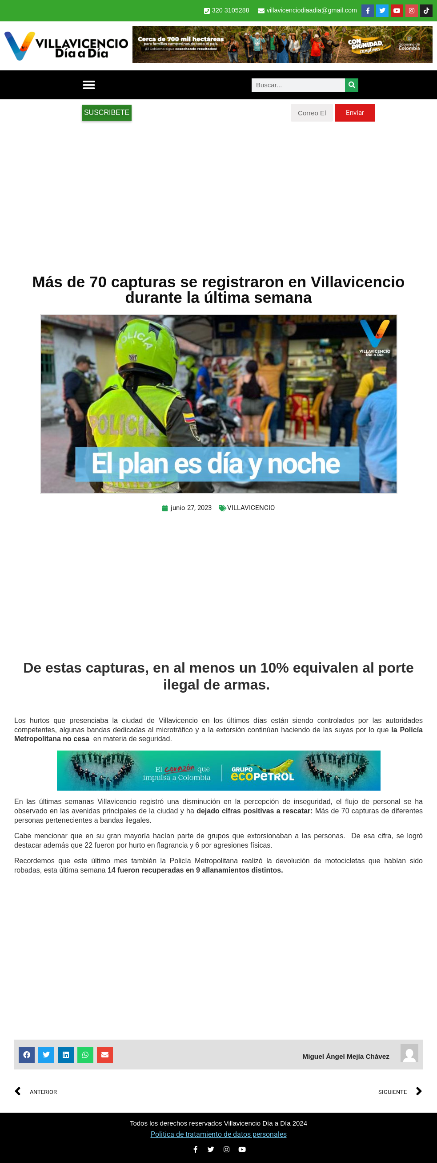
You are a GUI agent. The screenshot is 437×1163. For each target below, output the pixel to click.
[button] (89, 85)
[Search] (351, 85)
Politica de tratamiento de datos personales (219, 1134)
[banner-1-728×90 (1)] (282, 60)
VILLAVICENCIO (251, 508)
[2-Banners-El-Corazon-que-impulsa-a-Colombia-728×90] (219, 788)
